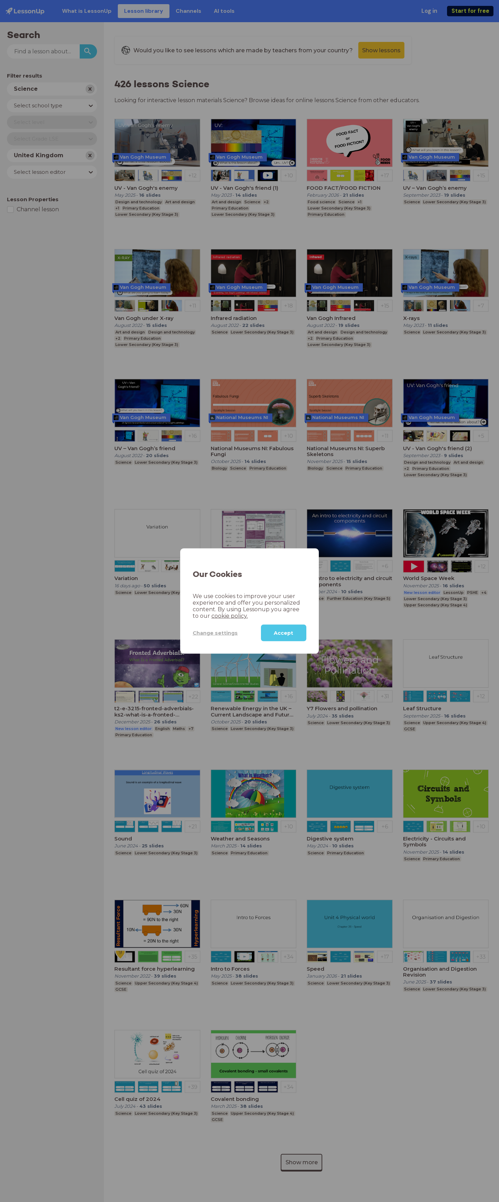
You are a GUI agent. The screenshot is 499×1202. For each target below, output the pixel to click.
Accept (283, 633)
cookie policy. (229, 616)
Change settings (215, 633)
